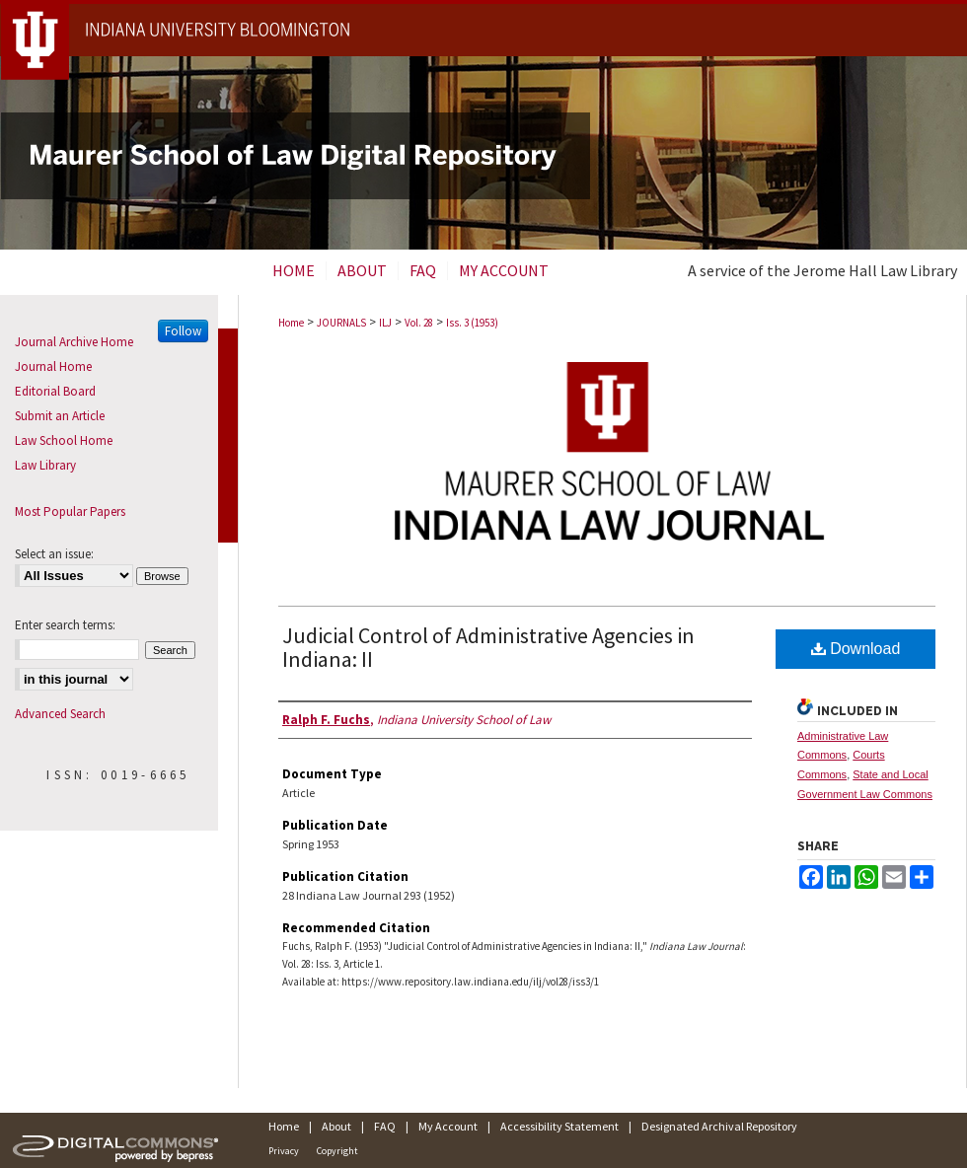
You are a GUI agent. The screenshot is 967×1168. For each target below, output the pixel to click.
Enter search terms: (65, 625)
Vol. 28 (419, 322)
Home (291, 322)
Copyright (337, 1150)
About (336, 1126)
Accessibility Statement (559, 1126)
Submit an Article (60, 415)
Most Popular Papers (70, 511)
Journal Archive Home (74, 341)
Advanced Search (60, 713)
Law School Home (63, 440)
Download (856, 648)
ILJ (385, 322)
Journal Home (53, 366)
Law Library (45, 465)
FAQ (385, 1126)
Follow (183, 331)
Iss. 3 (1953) (472, 322)
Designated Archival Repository (719, 1126)
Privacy (283, 1150)
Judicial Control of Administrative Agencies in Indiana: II (488, 647)
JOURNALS (341, 322)
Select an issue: (54, 554)
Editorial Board (55, 391)
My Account (448, 1126)
